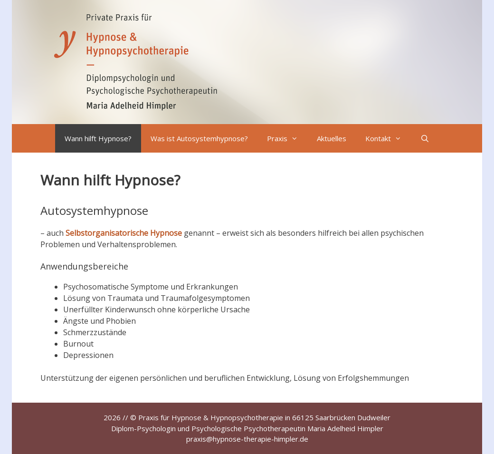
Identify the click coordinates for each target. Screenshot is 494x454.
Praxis (287, 138)
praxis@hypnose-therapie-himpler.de (247, 439)
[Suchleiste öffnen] (425, 138)
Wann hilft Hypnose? (98, 138)
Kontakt (388, 138)
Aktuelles (331, 138)
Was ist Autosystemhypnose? (199, 138)
